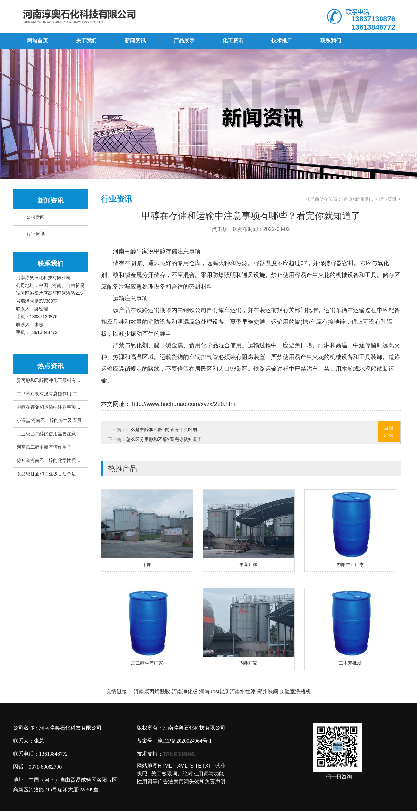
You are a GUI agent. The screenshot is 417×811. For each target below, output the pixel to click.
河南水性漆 (243, 691)
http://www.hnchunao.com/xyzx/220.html (183, 404)
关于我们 (86, 40)
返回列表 (388, 431)
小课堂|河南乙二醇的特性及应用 (49, 420)
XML (182, 766)
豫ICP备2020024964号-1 (185, 740)
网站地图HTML (154, 766)
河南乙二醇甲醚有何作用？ (44, 447)
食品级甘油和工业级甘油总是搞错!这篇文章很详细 (68, 474)
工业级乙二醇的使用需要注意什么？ (53, 433)
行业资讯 (35, 233)
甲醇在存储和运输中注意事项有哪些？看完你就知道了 (71, 407)
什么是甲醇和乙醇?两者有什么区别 (161, 429)
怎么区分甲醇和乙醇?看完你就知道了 (164, 439)
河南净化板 (185, 691)
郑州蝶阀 (267, 691)
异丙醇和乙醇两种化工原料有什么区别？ (58, 380)
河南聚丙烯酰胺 (152, 691)
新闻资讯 (135, 40)
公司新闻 (35, 217)
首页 (347, 199)
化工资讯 (233, 40)
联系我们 (330, 40)
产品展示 (184, 40)
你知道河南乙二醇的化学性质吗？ (51, 460)
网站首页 (37, 40)
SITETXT (200, 766)
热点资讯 (50, 365)
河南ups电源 (213, 691)
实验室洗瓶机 (295, 691)
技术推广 (281, 40)
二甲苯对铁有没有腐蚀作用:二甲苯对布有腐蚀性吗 (67, 393)
